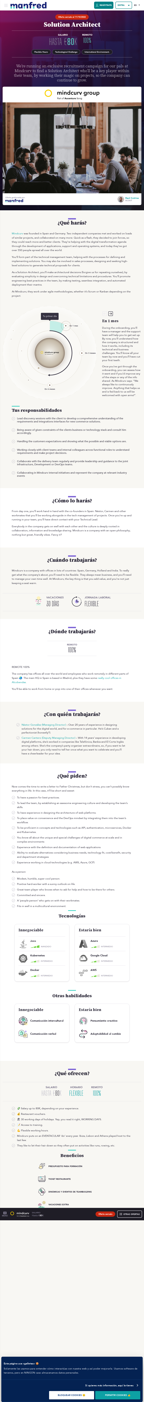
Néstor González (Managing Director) (44, 722)
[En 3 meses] (82, 351)
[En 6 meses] (50, 383)
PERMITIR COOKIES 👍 (117, 1395)
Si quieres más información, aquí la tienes (109, 1385)
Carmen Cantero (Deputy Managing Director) (48, 735)
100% (84, 40)
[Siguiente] (110, 311)
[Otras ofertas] (129, 1211)
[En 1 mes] (66, 323)
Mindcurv (17, 231)
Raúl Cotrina (132, 195)
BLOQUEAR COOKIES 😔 (71, 1395)
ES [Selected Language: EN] (134, 5)
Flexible (76, 1091)
